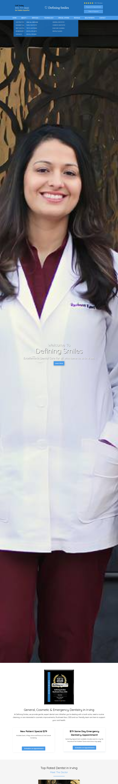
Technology (48, 18)
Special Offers (63, 18)
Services (35, 18)
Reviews (77, 18)
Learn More (59, 364)
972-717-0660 (22, 7)
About (23, 18)
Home (14, 18)
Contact (102, 18)
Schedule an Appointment (33, 748)
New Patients (89, 18)
